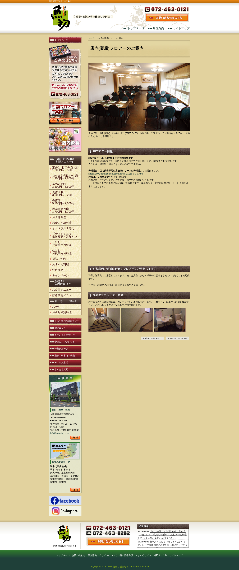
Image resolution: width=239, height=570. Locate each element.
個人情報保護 (126, 555)
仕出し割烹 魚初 (81, 14)
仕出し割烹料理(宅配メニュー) (64, 160)
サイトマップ (181, 28)
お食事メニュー (62, 289)
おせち (56, 306)
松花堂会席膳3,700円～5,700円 (63, 210)
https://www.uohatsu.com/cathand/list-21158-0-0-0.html (115, 173)
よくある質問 (61, 369)
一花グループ (61, 348)
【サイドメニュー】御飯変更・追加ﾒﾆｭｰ (64, 235)
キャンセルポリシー (64, 334)
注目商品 (57, 269)
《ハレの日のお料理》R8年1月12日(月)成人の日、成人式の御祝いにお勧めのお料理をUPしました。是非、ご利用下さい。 (162, 534)
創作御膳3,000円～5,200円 (63, 194)
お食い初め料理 (62, 222)
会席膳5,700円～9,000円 (63, 202)
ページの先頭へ (177, 338)
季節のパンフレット (64, 341)
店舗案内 (158, 28)
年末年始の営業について (66, 321)
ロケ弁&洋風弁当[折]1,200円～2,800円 (65, 177)
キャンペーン (60, 275)
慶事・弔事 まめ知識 (64, 355)
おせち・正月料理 (65, 301)
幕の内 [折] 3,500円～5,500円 (63, 185)
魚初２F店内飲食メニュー (65, 283)
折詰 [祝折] (59, 258)
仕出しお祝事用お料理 (62, 252)
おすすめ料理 (60, 264)
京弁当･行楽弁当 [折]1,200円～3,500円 (65, 169)
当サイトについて (108, 555)
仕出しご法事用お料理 (62, 243)
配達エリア (60, 328)
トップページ (135, 28)
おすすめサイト (143, 555)
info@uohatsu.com (59, 433)
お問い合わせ (78, 555)
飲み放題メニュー (63, 295)
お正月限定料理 (62, 312)
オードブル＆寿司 (63, 228)
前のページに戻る (152, 338)
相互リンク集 (160, 555)
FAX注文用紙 (61, 362)
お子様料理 (59, 217)
